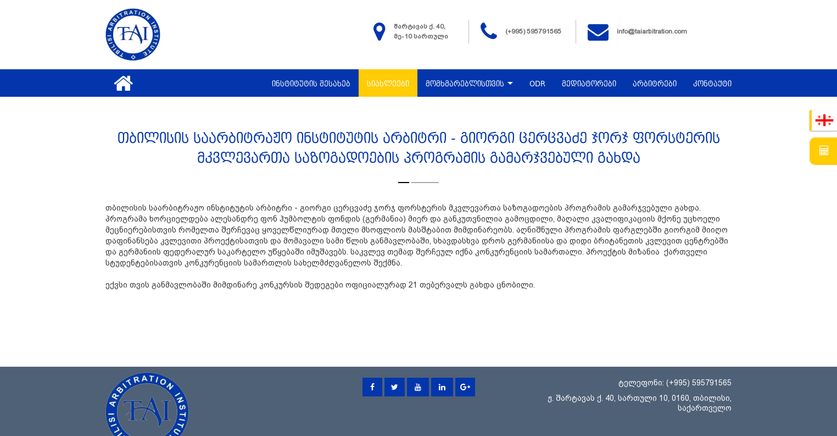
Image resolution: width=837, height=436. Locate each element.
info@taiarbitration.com (652, 31)
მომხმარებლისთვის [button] (469, 84)
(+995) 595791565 (533, 31)
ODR (537, 84)
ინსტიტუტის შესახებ (311, 84)
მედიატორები (589, 84)
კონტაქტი (712, 84)
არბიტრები (655, 84)
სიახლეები (388, 84)
